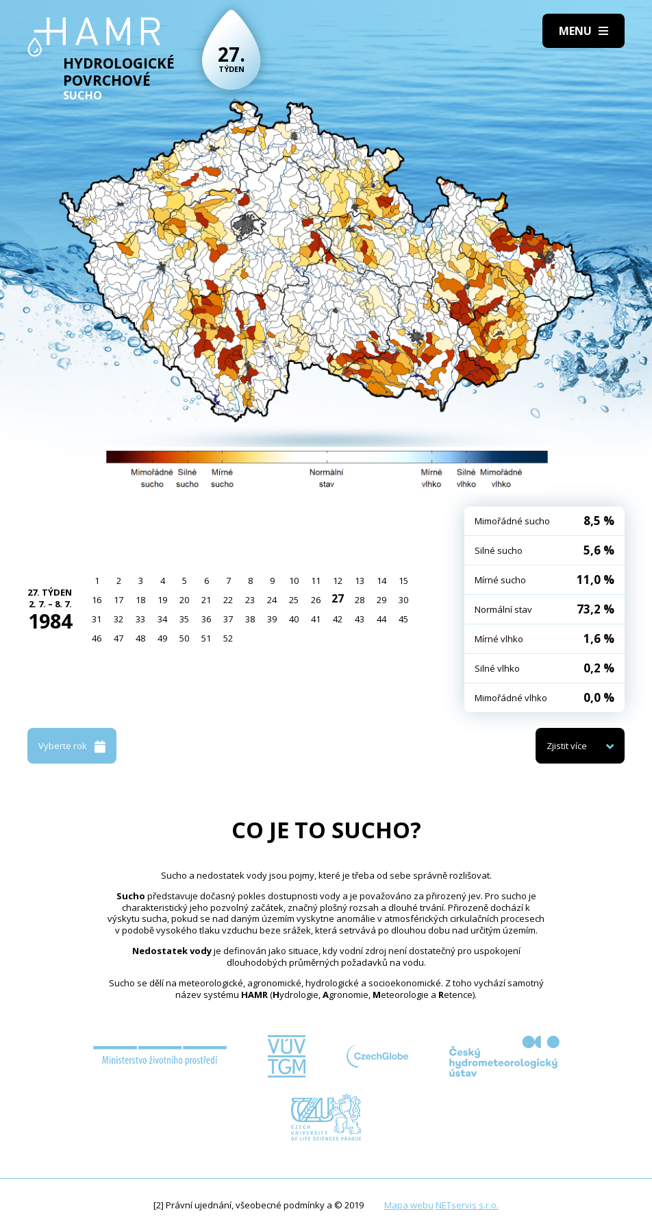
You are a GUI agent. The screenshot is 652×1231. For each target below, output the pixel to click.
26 (316, 600)
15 (403, 580)
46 (96, 638)
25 (294, 600)
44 (381, 619)
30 (403, 600)
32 (118, 619)
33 (140, 619)
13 (359, 580)
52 (228, 638)
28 (359, 600)
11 (316, 580)
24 (272, 600)
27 (337, 598)
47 (118, 638)
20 (184, 600)
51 (206, 638)
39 (272, 619)
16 (96, 600)
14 (381, 580)
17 (118, 600)
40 (294, 619)
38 (250, 619)
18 (140, 600)
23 (250, 600)
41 (316, 619)
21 (206, 600)
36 (206, 619)
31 (96, 619)
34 (162, 619)
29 (381, 600)
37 (228, 619)
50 (184, 638)
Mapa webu (409, 1205)
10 (294, 580)
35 (184, 619)
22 (228, 600)
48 (140, 638)
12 (337, 580)
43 (359, 619)
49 (162, 638)
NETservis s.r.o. (467, 1205)
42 (337, 619)
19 (162, 600)
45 (403, 619)
